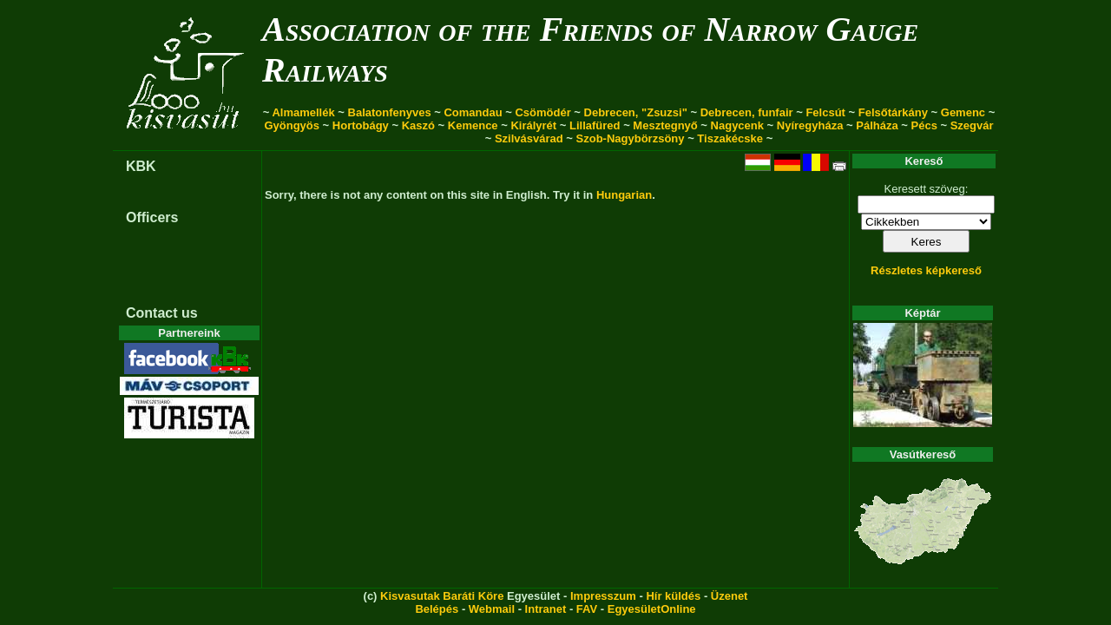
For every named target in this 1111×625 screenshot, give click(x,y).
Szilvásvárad (529, 138)
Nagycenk (737, 125)
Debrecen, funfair (746, 112)
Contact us (162, 313)
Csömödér (542, 112)
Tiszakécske (730, 138)
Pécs (924, 125)
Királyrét (533, 125)
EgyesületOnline (652, 608)
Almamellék (303, 112)
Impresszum (603, 595)
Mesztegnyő (665, 125)
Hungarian (624, 194)
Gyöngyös (291, 125)
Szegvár (972, 125)
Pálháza (876, 125)
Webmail (492, 608)
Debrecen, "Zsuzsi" (635, 112)
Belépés (436, 608)
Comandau (473, 112)
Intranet (546, 608)
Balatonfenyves (389, 112)
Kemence (473, 125)
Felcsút (825, 112)
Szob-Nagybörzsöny (630, 138)
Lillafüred (595, 125)
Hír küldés (673, 595)
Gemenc (963, 112)
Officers (152, 217)
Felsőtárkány (893, 112)
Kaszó (418, 125)
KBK (141, 166)
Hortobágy (360, 125)
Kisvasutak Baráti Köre (441, 595)
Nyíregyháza (810, 125)
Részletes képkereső (926, 270)
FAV (586, 608)
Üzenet (729, 595)
